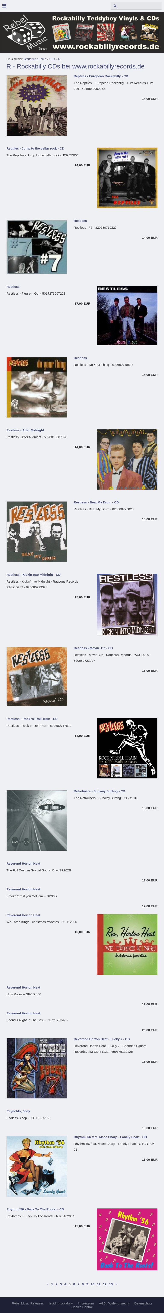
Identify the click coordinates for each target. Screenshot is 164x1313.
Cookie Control (81, 1307)
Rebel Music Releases (28, 1303)
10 (92, 1284)
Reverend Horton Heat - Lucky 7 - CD (102, 1039)
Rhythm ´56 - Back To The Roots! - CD (35, 1209)
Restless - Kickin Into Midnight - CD (33, 574)
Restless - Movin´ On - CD (93, 648)
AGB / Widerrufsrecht (114, 1303)
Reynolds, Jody (18, 1111)
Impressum (86, 1303)
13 (111, 1284)
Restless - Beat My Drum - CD (96, 502)
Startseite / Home (35, 59)
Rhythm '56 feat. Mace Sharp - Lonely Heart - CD (110, 1137)
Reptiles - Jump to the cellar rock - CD (35, 148)
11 (99, 1284)
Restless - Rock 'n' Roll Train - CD (32, 719)
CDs (52, 59)
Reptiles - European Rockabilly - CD (101, 76)
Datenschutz (143, 1303)
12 (105, 1284)
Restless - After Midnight (25, 430)
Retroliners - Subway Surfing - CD (99, 791)
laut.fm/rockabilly (61, 1303)
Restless (80, 220)
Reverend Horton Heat (23, 863)
